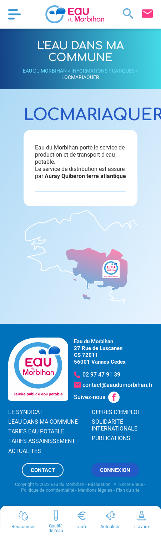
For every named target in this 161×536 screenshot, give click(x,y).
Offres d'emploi (115, 412)
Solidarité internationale (114, 425)
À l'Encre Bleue (128, 484)
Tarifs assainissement (41, 441)
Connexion (115, 470)
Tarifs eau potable (36, 431)
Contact (43, 470)
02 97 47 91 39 (101, 374)
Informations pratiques (103, 71)
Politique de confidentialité (47, 490)
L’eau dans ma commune (43, 421)
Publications (111, 438)
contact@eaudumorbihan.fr (117, 385)
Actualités (24, 451)
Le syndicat (25, 412)
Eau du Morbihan (45, 71)
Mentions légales (95, 490)
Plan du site (128, 490)
